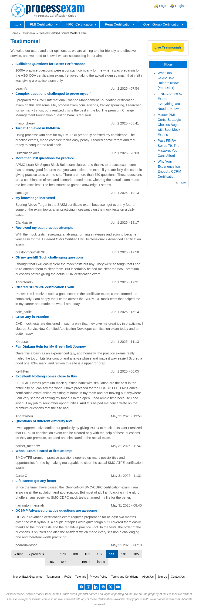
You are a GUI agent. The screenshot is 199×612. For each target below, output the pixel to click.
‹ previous (36, 554)
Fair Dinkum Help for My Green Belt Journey (51, 346)
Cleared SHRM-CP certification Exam (45, 287)
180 (75, 554)
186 (51, 562)
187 (63, 562)
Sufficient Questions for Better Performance (51, 64)
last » (101, 562)
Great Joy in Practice (32, 317)
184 (124, 554)
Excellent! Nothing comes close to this (46, 376)
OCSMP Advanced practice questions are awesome (56, 510)
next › (86, 562)
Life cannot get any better (36, 481)
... (16, 24)
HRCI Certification (79, 24)
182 (99, 554)
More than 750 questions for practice (45, 158)
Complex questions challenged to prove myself (53, 93)
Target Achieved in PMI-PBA (38, 128)
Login (163, 6)
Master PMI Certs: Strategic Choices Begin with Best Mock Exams (169, 125)
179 (63, 554)
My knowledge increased (35, 198)
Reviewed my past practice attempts (44, 227)
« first (18, 554)
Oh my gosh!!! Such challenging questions (50, 257)
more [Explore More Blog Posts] (183, 182)
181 (87, 554)
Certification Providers (111, 599)
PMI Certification (42, 24)
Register (181, 6)
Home (14, 33)
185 (136, 554)
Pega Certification (118, 24)
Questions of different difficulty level (45, 421)
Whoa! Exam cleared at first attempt (44, 451)
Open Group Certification (161, 24)
